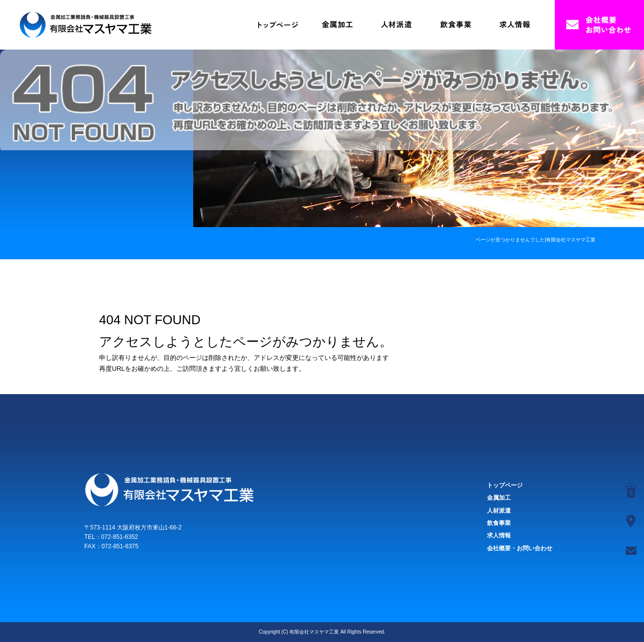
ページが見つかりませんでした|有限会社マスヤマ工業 (536, 239)
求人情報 (515, 25)
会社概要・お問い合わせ (599, 25)
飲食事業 (455, 25)
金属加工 (337, 25)
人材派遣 (396, 25)
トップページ (277, 25)
